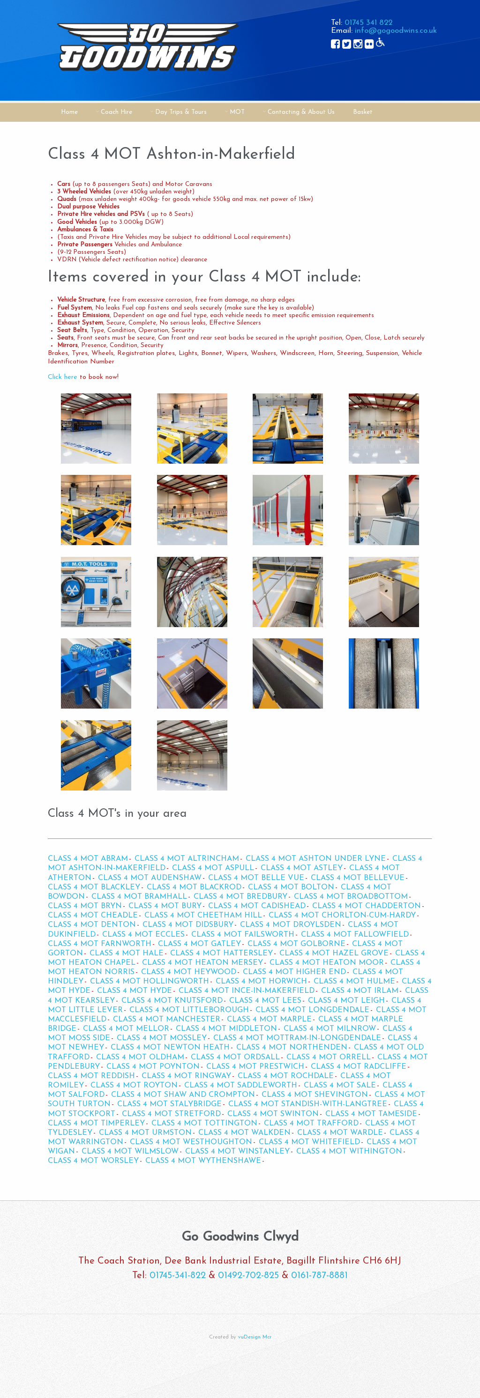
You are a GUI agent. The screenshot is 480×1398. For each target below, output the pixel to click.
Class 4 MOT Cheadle (93, 915)
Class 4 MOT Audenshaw (150, 878)
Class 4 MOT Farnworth (99, 944)
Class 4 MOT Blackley (94, 887)
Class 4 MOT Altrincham (187, 859)
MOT (237, 112)
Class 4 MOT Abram (88, 859)
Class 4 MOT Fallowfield (355, 935)
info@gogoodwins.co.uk (396, 31)
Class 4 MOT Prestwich (255, 1067)
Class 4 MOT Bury (165, 906)
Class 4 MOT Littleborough (189, 1010)
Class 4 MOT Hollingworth (149, 981)
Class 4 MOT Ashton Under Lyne (316, 859)
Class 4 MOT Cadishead (257, 906)
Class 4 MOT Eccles (143, 935)
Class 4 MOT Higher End (294, 972)
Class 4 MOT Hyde (134, 991)
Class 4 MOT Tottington (204, 1123)
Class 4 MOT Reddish (91, 1076)
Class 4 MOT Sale (340, 1085)
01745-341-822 (178, 1275)
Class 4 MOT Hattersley (221, 953)
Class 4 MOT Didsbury (187, 925)
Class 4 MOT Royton (134, 1085)
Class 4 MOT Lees (265, 1001)
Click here (62, 377)
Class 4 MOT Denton (92, 925)
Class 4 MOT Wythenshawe (203, 1161)
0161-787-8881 (319, 1275)
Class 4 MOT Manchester (166, 1019)
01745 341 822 (368, 23)
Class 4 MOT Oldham (140, 1057)
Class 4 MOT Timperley (96, 1123)
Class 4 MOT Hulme (354, 981)
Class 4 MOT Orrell (328, 1057)
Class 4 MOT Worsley (93, 1161)
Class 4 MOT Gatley (199, 944)
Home (69, 112)
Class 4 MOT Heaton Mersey (202, 963)
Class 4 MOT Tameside (371, 1114)
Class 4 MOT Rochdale (286, 1076)
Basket (363, 112)
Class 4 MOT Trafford (311, 1123)
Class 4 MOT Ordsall (235, 1057)
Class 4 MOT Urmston (145, 1133)
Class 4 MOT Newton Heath (170, 1047)
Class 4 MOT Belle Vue (256, 878)
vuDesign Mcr (254, 1337)
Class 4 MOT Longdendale (312, 1010)
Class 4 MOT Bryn (85, 906)
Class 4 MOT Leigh (346, 1001)
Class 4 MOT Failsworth (242, 935)
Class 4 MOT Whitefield (309, 1142)
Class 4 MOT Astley (302, 868)
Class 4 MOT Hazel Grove (334, 953)
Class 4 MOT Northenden (291, 1047)
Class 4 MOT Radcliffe (358, 1067)
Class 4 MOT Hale (127, 953)
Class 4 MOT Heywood (188, 972)
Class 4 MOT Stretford (171, 1114)
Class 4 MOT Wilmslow (130, 1151)
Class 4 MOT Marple (269, 1019)
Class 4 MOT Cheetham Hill (203, 915)
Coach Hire (116, 112)
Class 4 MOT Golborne (296, 944)
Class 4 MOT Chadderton (366, 906)
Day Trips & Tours (181, 112)
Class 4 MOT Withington (349, 1151)
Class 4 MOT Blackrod (194, 887)
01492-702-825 (248, 1275)
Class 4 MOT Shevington (315, 1095)
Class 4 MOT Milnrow (330, 1029)
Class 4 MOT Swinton (273, 1114)
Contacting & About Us (301, 112)
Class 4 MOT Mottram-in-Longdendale (297, 1038)
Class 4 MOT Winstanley (237, 1151)
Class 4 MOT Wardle (340, 1133)
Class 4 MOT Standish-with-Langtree (307, 1104)
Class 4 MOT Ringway (186, 1076)
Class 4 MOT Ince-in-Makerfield (247, 991)
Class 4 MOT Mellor (126, 1029)
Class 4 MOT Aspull (213, 868)
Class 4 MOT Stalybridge (169, 1104)
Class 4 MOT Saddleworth (240, 1085)
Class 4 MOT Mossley (162, 1038)
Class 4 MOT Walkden (244, 1133)
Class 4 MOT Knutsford (172, 1001)
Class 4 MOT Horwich (261, 981)
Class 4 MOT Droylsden (290, 925)
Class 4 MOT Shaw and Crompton (183, 1095)
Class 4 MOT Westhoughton (191, 1142)
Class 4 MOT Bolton (291, 887)
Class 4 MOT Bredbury (240, 897)
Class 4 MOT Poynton (153, 1067)
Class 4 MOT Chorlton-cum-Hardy (342, 915)
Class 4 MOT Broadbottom (351, 897)
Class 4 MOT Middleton (226, 1029)
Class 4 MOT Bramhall (139, 897)
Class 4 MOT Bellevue (358, 878)
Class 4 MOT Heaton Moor (327, 963)
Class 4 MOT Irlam (359, 991)
